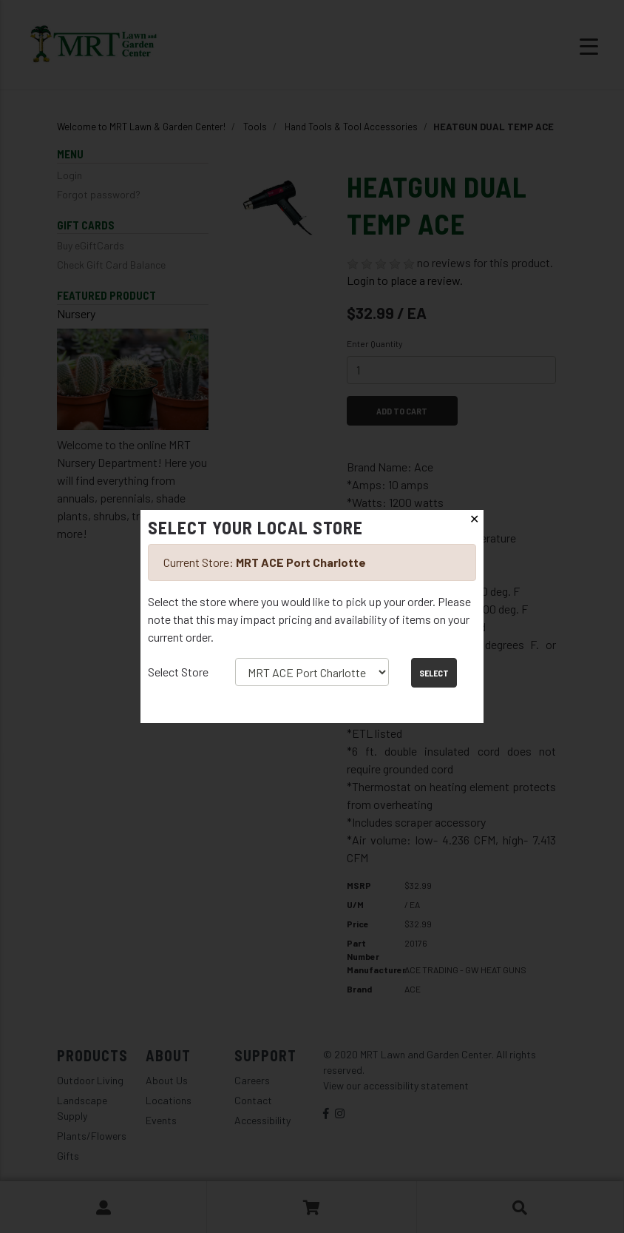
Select (434, 673)
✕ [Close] (474, 519)
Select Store (178, 672)
